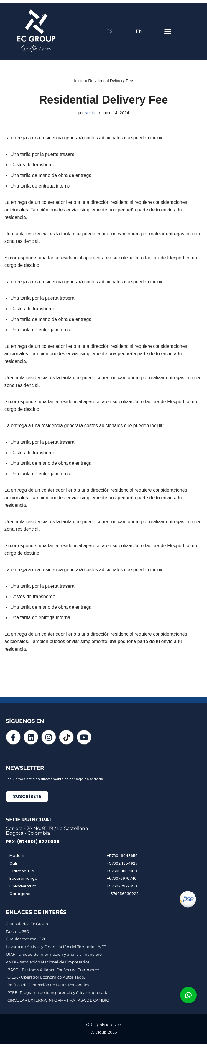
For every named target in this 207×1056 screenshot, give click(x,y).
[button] (167, 31)
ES (109, 31)
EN (139, 31)
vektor (91, 112)
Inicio (79, 80)
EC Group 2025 (103, 1033)
